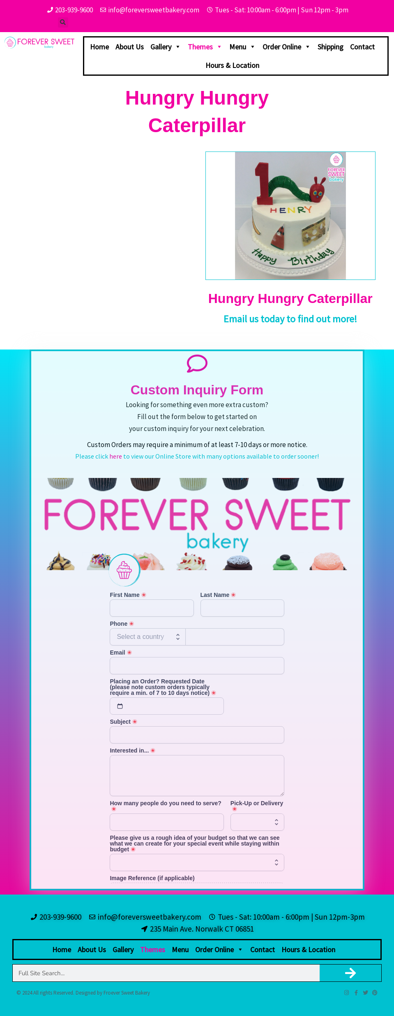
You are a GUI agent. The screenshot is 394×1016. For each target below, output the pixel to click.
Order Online (287, 46)
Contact (362, 46)
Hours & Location (232, 65)
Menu (242, 46)
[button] (63, 22)
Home (99, 46)
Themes (205, 46)
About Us (129, 46)
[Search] (351, 973)
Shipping (330, 46)
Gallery (165, 46)
